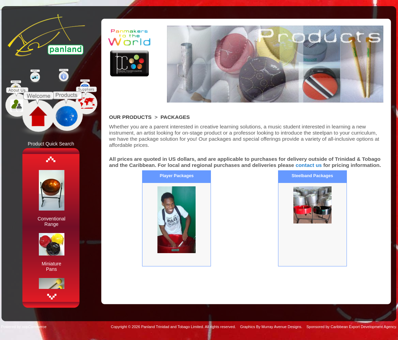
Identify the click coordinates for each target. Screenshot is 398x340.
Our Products (130, 117)
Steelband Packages (312, 175)
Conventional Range (51, 221)
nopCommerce (34, 327)
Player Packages (177, 175)
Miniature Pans (51, 266)
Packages (175, 117)
